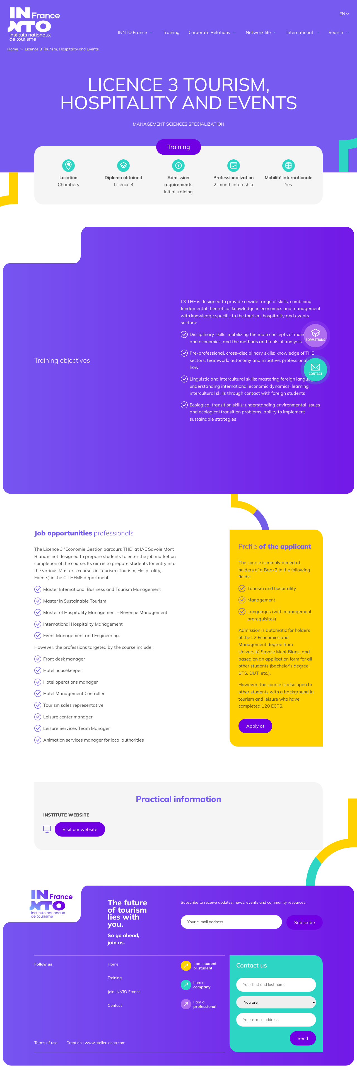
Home (12, 49)
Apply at (255, 726)
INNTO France (136, 32)
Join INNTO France (124, 991)
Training (171, 32)
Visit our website (79, 829)
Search (339, 32)
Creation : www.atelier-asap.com (95, 1042)
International (303, 32)
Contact (115, 1005)
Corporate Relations (213, 32)
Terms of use (45, 1042)
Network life (262, 32)
